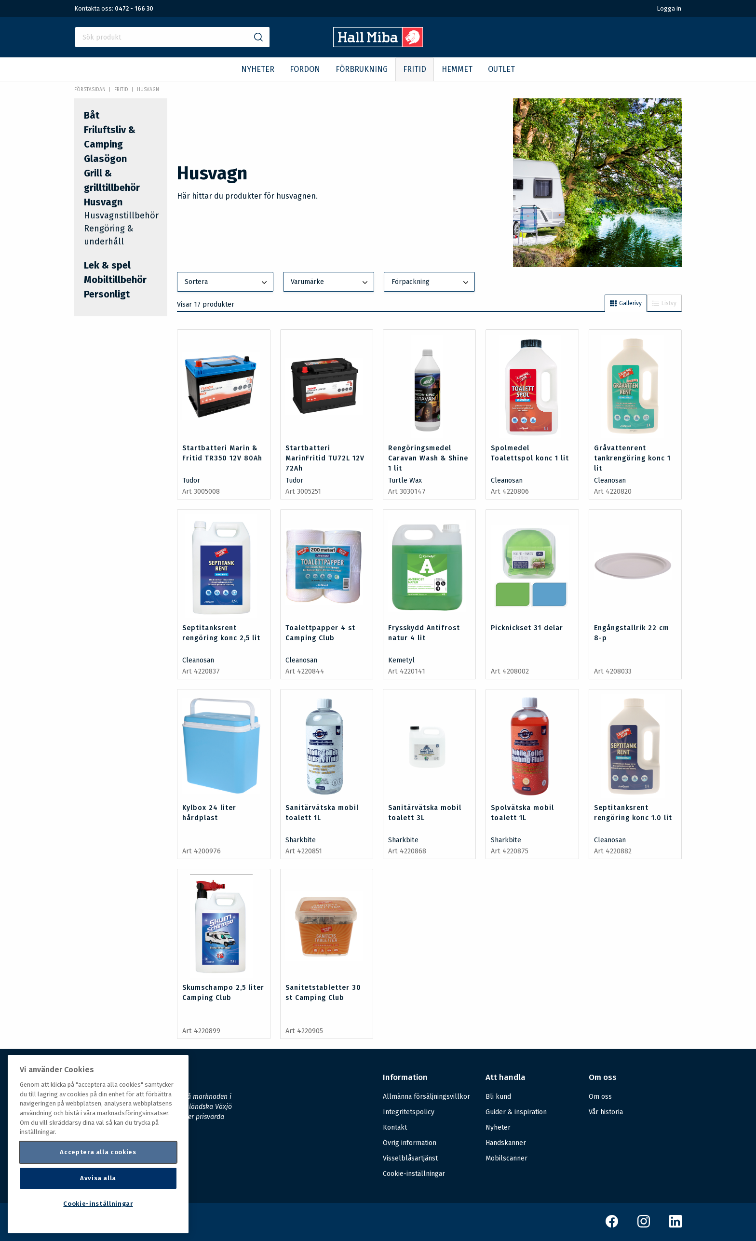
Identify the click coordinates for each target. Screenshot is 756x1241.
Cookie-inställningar (414, 1174)
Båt (91, 115)
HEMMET (457, 69)
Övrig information (409, 1143)
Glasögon (105, 158)
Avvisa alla (98, 1178)
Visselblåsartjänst (410, 1158)
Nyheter (498, 1127)
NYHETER (257, 69)
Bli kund (498, 1097)
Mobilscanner (506, 1158)
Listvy (664, 303)
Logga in (669, 8)
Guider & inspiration (516, 1112)
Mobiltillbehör (115, 279)
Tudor (191, 480)
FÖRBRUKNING (362, 69)
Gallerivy (626, 303)
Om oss (600, 1097)
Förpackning (431, 282)
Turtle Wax (405, 480)
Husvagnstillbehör (121, 215)
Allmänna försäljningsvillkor (426, 1097)
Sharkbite (300, 840)
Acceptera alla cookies (98, 1152)
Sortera (227, 282)
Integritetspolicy (408, 1112)
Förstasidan (90, 90)
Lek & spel (107, 265)
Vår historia (606, 1112)
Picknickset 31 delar (527, 628)
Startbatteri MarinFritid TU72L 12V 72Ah (324, 458)
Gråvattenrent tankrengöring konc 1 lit (632, 458)
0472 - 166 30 (134, 8)
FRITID (414, 69)
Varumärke (330, 282)
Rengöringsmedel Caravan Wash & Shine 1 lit (428, 458)
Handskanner (506, 1143)
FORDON (305, 69)
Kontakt (395, 1127)
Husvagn (148, 90)
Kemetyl (401, 660)
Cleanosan (507, 480)
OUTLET (501, 69)
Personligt (107, 294)
